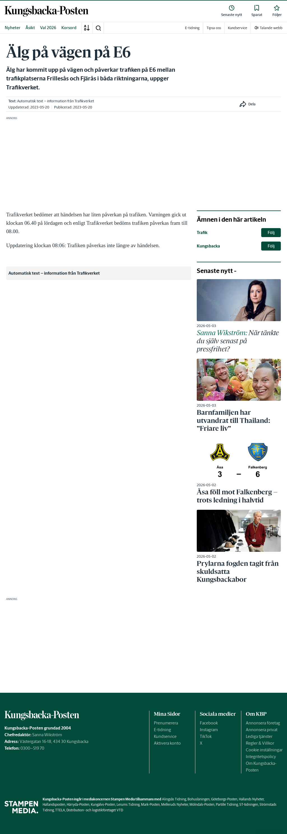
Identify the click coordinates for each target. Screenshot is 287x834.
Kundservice (165, 736)
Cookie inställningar (264, 749)
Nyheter (12, 27)
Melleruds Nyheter (174, 804)
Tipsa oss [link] (214, 28)
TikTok (206, 736)
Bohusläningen (199, 799)
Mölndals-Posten (201, 804)
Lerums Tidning (128, 804)
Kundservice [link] (237, 28)
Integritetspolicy (261, 756)
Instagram (209, 729)
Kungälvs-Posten (103, 804)
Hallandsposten (54, 804)
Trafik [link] (202, 232)
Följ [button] (271, 232)
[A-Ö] (87, 27)
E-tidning (162, 729)
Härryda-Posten (78, 804)
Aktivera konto (167, 743)
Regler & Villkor (260, 743)
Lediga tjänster (259, 736)
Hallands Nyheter (251, 799)
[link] (46, 11)
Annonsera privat (261, 729)
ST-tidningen (248, 804)
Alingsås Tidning (174, 799)
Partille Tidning (227, 804)
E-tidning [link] (192, 28)
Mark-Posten (150, 804)
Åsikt (30, 27)
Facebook (209, 723)
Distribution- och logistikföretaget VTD (94, 810)
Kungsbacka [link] (208, 246)
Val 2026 (48, 27)
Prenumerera (166, 723)
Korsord (69, 27)
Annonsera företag (263, 723)
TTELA (60, 810)
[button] (98, 28)
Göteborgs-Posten (224, 799)
